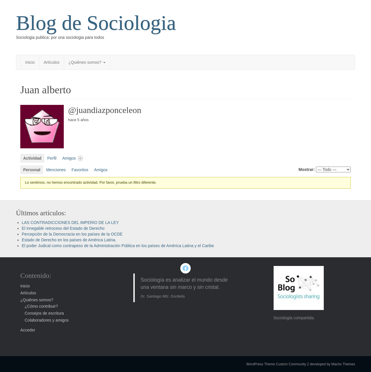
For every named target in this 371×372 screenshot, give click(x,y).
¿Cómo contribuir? (41, 306)
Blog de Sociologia (96, 22)
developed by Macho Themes (332, 364)
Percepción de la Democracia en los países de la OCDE (72, 234)
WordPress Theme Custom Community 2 (277, 364)
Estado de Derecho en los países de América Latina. (69, 240)
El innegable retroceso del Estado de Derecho (63, 228)
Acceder (27, 330)
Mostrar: (307, 169)
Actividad (32, 158)
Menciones (56, 169)
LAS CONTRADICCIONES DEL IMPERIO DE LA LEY (70, 222)
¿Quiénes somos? (87, 62)
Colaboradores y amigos (47, 320)
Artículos (51, 62)
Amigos (72, 158)
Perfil (52, 158)
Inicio (30, 62)
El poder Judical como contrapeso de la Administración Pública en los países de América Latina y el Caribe (118, 245)
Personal (31, 169)
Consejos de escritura (44, 313)
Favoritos (80, 169)
